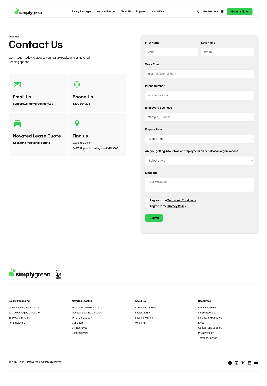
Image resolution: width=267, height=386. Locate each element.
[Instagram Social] (236, 363)
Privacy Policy (176, 206)
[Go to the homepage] (35, 273)
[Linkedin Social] (249, 363)
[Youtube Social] (256, 363)
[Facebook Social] (230, 363)
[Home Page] (28, 11)
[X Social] (243, 363)
